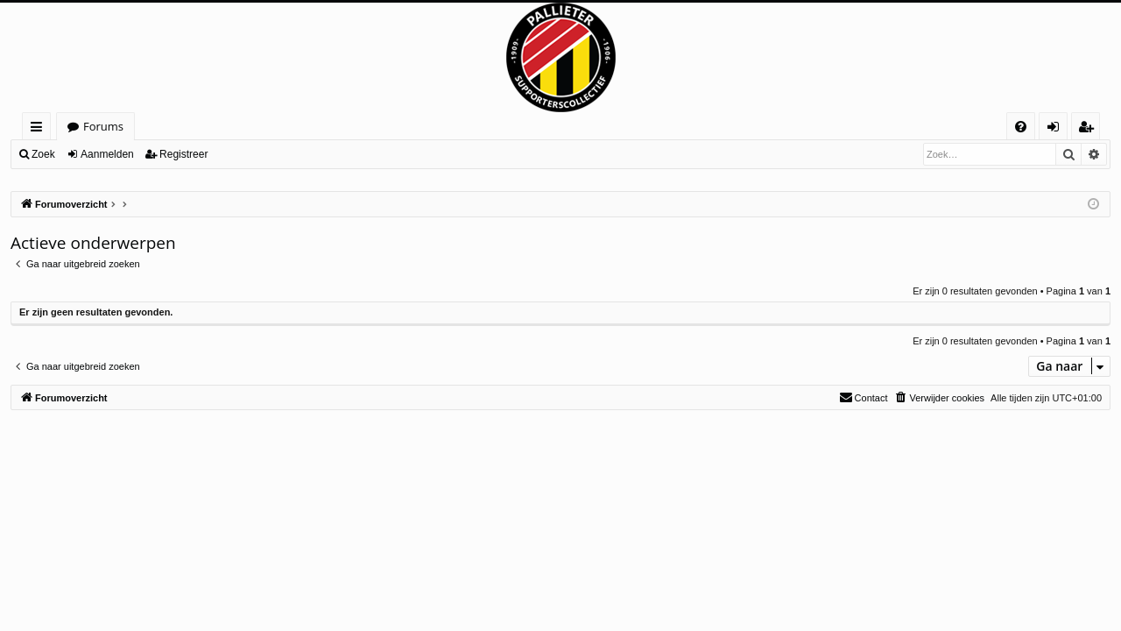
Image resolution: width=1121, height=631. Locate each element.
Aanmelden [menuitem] (1058, 129)
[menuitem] (1020, 126)
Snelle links (40, 129)
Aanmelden (107, 154)
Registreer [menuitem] (1089, 129)
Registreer (183, 154)
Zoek (43, 154)
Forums (103, 126)
